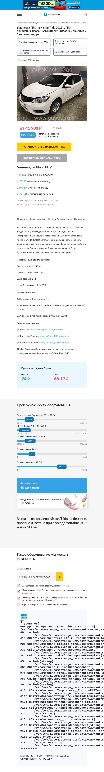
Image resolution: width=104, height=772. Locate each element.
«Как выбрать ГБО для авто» (48, 329)
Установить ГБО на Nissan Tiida (44, 146)
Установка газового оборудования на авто (33, 23)
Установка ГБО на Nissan (60, 23)
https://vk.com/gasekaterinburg (54, 342)
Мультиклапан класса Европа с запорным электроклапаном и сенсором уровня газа (52, 591)
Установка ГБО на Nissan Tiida (83, 23)
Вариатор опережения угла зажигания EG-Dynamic (42, 604)
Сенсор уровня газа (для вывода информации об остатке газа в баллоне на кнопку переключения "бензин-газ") (52, 598)
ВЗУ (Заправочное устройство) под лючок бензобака (43, 585)
